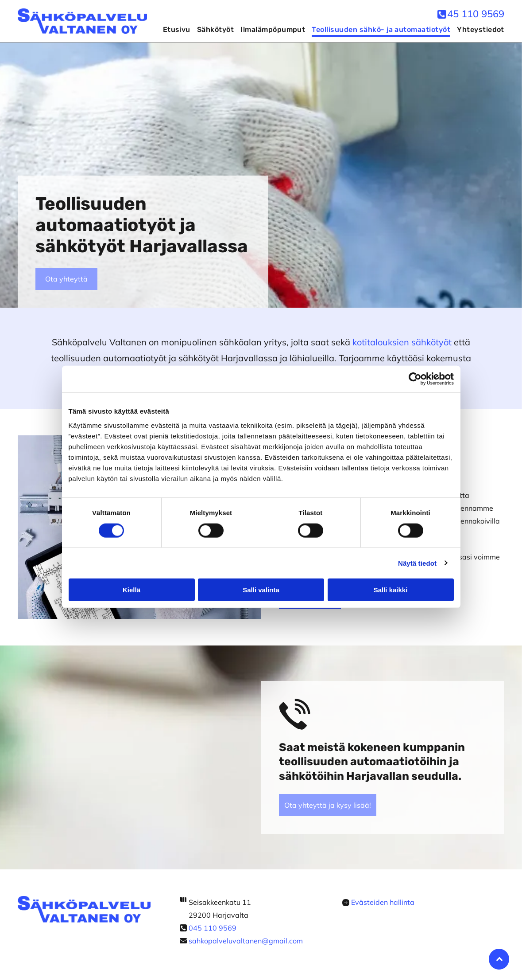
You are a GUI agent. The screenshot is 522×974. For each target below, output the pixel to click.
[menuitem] (173, 30)
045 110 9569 (212, 927)
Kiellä (131, 590)
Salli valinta (261, 590)
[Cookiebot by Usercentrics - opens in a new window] (415, 379)
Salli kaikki (391, 590)
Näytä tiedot (417, 563)
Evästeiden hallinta (382, 902)
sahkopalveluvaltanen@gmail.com (246, 940)
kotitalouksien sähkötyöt (402, 342)
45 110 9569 (475, 14)
